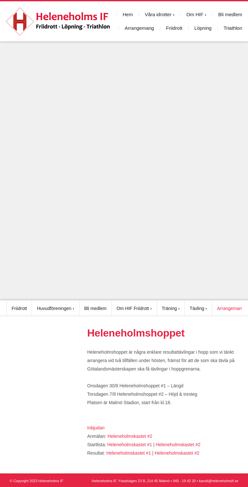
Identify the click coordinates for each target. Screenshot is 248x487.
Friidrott (174, 28)
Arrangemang (139, 28)
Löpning (203, 28)
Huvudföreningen (54, 308)
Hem (128, 14)
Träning (169, 308)
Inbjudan (96, 427)
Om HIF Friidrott (133, 308)
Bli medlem (230, 14)
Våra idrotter (158, 14)
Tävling (197, 308)
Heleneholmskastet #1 (129, 444)
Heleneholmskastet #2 (130, 436)
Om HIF (194, 14)
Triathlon (232, 28)
